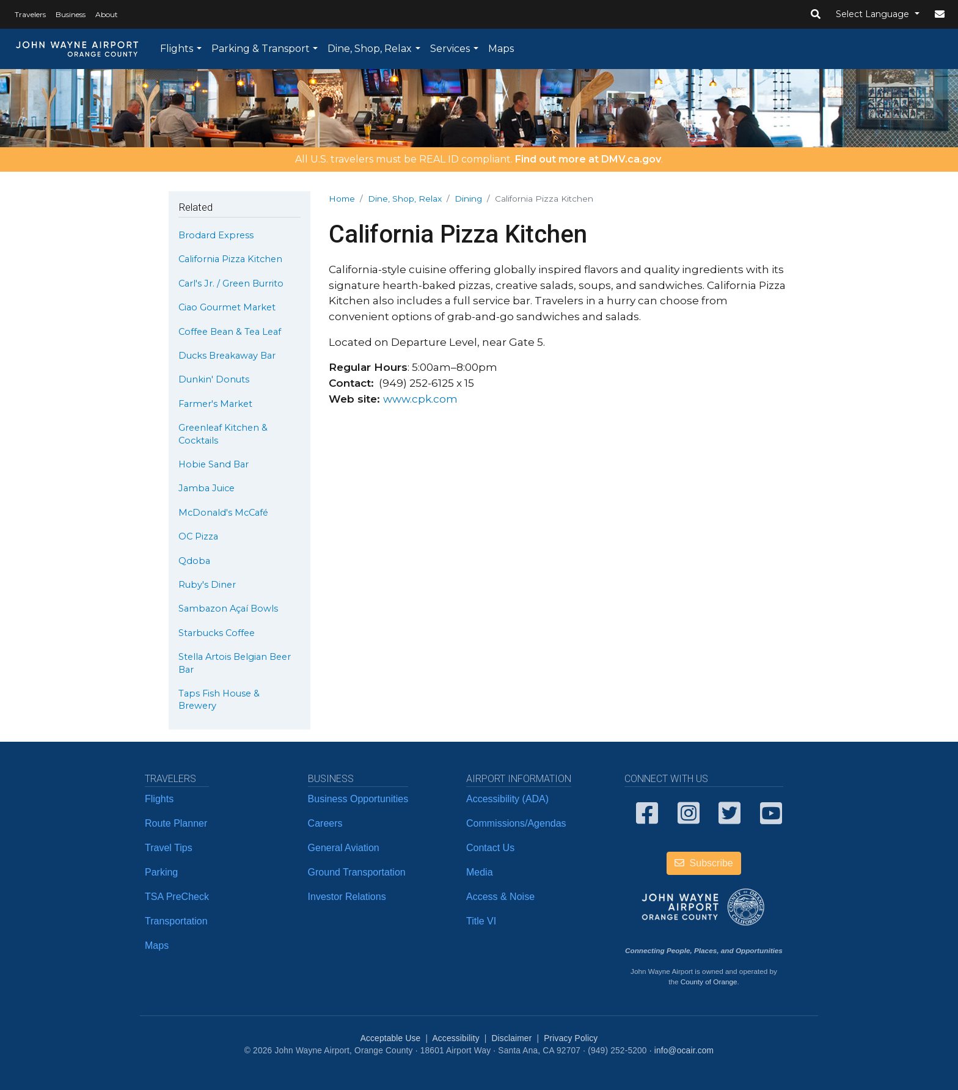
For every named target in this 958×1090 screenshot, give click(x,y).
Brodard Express (216, 235)
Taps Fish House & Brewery (219, 699)
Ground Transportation (357, 872)
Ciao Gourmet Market (227, 307)
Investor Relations (347, 896)
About (106, 14)
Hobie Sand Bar (213, 464)
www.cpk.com (420, 398)
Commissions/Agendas (516, 823)
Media (479, 872)
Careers (325, 823)
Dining (468, 198)
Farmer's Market (215, 403)
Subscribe (704, 863)
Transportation (176, 921)
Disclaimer (512, 1038)
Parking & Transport (260, 48)
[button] (815, 15)
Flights (176, 48)
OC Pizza (198, 536)
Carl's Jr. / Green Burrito (230, 283)
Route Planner (176, 823)
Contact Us (490, 848)
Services (450, 48)
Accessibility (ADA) (507, 799)
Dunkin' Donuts (213, 379)
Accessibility (455, 1038)
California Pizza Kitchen (230, 259)
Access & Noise (500, 896)
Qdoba (194, 560)
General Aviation (343, 848)
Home (342, 198)
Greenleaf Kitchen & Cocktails (223, 433)
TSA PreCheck (177, 896)
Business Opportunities (358, 799)
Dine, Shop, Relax (369, 48)
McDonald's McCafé (223, 512)
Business (71, 14)
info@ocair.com (684, 1050)
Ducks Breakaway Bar (227, 355)
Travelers (30, 14)
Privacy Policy (571, 1038)
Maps (501, 48)
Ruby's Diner (207, 584)
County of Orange (709, 982)
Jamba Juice (206, 488)
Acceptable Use (390, 1038)
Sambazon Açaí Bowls (228, 608)
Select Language (874, 14)
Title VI (481, 921)
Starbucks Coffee (216, 632)
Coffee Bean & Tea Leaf (229, 331)
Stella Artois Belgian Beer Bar (234, 663)
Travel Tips (168, 848)
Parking (161, 872)
